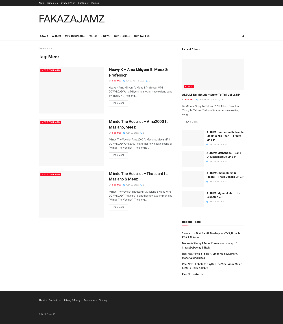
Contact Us (52, 3)
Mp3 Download (75, 36)
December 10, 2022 (216, 202)
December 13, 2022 (216, 181)
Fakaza (43, 36)
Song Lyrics (122, 36)
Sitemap (95, 3)
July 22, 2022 (130, 133)
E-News (105, 36)
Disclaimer (83, 3)
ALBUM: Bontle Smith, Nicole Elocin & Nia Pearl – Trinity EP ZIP (225, 136)
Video (93, 36)
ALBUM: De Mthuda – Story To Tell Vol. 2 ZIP (211, 94)
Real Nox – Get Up (192, 274)
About (41, 3)
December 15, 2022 (206, 99)
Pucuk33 (116, 81)
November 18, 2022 (133, 81)
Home (42, 48)
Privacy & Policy (67, 3)
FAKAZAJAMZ (72, 18)
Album (56, 36)
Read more (118, 103)
